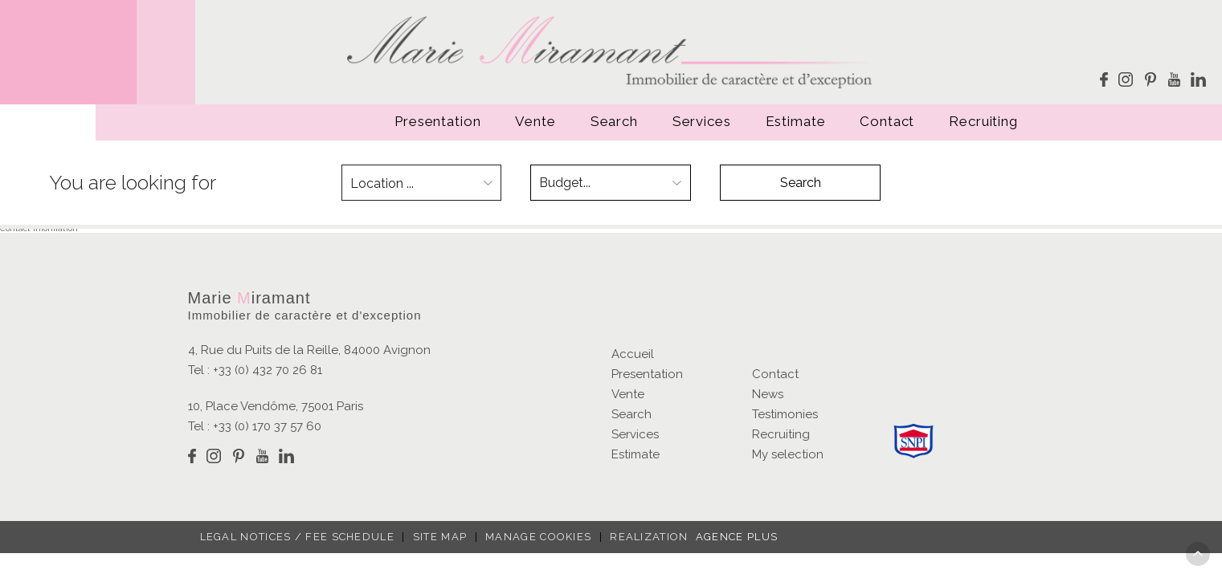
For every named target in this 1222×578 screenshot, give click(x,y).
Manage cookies (538, 537)
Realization (689, 537)
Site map (440, 537)
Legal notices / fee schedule (297, 537)
